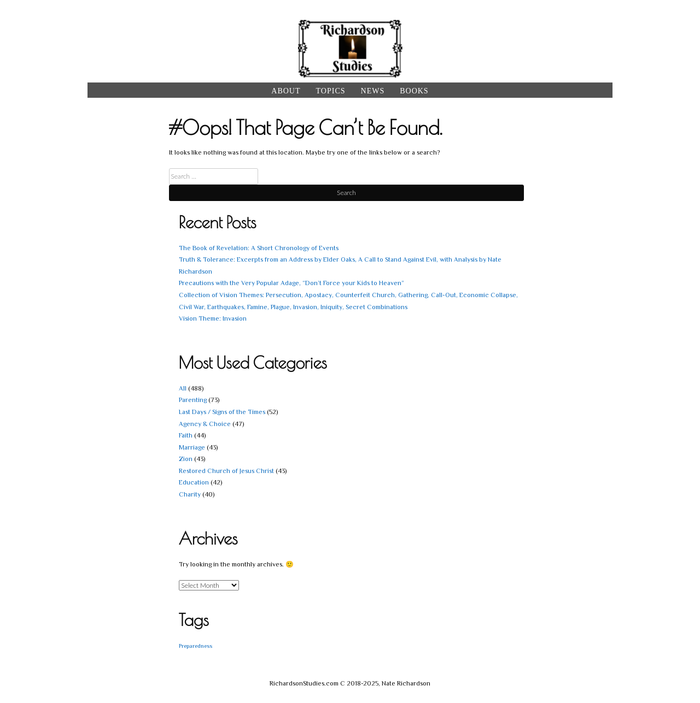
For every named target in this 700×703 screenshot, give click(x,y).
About (285, 91)
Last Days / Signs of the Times (222, 412)
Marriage (192, 447)
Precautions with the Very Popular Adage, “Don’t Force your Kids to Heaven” (291, 283)
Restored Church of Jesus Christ (226, 471)
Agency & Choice (205, 424)
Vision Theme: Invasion (213, 318)
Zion (185, 459)
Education (194, 482)
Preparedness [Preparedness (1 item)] (195, 645)
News (373, 91)
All (182, 388)
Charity (190, 494)
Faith (185, 435)
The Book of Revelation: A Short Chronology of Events (259, 248)
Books (414, 91)
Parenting (193, 400)
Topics (331, 91)
